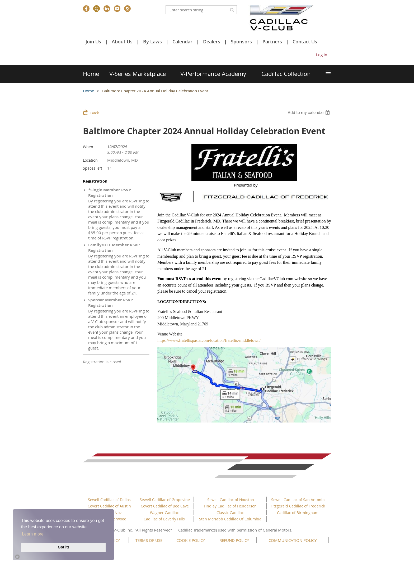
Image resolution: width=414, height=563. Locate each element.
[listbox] (309, 112)
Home (88, 90)
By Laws (152, 41)
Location (90, 160)
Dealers (211, 41)
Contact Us (305, 41)
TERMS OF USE (148, 540)
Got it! (63, 547)
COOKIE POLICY (190, 540)
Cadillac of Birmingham (297, 512)
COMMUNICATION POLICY (293, 540)
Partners (272, 41)
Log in (321, 54)
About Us (122, 41)
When (88, 146)
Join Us (93, 41)
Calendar (182, 41)
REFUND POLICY (234, 540)
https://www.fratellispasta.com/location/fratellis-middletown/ (209, 340)
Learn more (33, 534)
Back (94, 112)
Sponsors (241, 41)
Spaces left (92, 168)
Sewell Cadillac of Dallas (109, 499)
